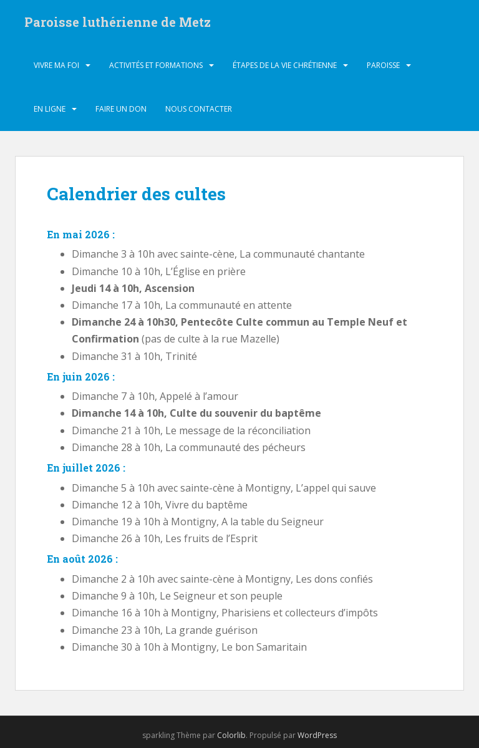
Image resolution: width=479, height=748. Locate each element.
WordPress (317, 735)
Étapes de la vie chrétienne (285, 65)
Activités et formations (156, 65)
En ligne (49, 109)
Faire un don (121, 109)
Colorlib (231, 735)
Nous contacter (198, 109)
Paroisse (383, 65)
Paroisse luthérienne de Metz (117, 22)
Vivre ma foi (56, 65)
